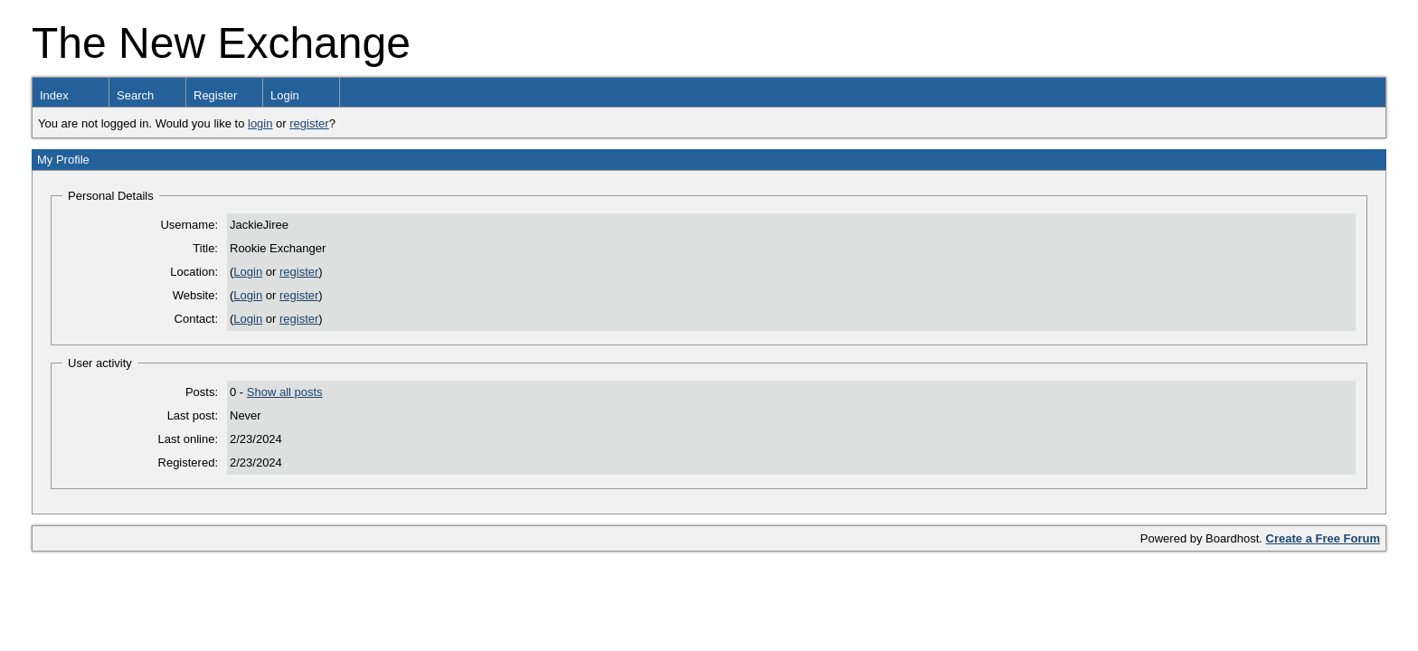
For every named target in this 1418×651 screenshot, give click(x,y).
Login (284, 95)
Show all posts (285, 392)
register (308, 123)
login (260, 123)
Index (54, 95)
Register (215, 95)
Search (135, 95)
